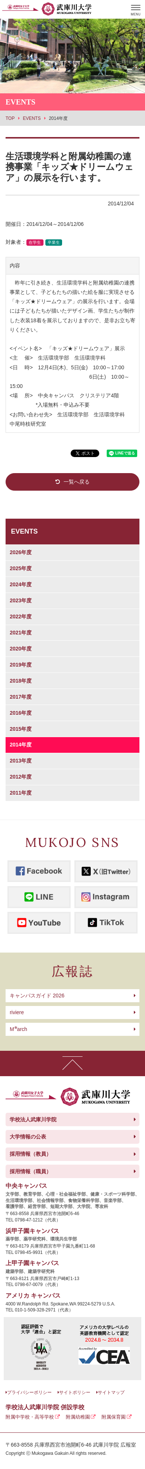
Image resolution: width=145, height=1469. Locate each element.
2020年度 (21, 649)
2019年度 (21, 665)
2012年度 (21, 777)
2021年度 (21, 633)
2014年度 (21, 745)
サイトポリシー (74, 1392)
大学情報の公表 (28, 1137)
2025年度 (21, 568)
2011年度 (21, 793)
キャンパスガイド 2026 (37, 996)
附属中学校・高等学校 (30, 1417)
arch (18, 1029)
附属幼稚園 (78, 1417)
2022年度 (21, 616)
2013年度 (21, 761)
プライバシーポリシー (29, 1392)
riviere (17, 1012)
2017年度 (21, 697)
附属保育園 (114, 1417)
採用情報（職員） (30, 1171)
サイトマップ (111, 1392)
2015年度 (21, 729)
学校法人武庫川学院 (33, 1119)
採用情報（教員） (30, 1154)
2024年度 (21, 584)
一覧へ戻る (77, 482)
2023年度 (21, 600)
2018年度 (21, 681)
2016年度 (21, 713)
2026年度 (21, 552)
